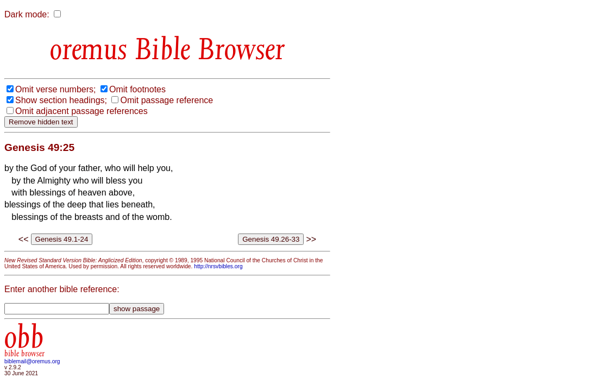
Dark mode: (26, 14)
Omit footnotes (137, 89)
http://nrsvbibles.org (218, 266)
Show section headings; (61, 100)
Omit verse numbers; (55, 89)
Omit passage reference (166, 100)
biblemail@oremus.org (32, 361)
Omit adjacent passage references (81, 111)
